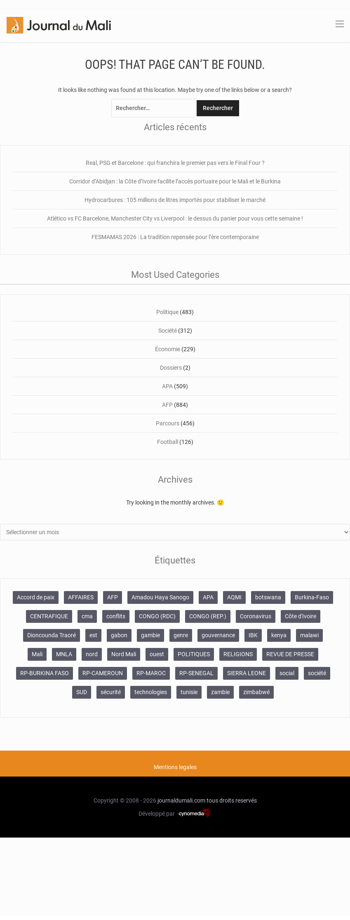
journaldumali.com (181, 800)
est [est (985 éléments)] (93, 635)
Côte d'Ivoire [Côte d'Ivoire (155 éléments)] (300, 616)
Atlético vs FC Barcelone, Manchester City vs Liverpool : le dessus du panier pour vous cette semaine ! (175, 218)
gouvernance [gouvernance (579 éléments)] (218, 635)
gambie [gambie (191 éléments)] (150, 635)
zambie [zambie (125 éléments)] (220, 692)
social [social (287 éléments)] (287, 673)
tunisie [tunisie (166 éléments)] (189, 692)
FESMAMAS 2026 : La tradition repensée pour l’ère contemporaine (175, 237)
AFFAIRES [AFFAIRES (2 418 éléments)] (81, 597)
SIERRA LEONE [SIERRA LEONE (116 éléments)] (246, 673)
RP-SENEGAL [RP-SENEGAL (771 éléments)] (196, 673)
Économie (167, 349)
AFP (167, 404)
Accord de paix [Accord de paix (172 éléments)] (35, 597)
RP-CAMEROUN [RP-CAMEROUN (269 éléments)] (102, 673)
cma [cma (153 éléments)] (87, 616)
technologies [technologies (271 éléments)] (150, 692)
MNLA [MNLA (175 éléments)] (64, 654)
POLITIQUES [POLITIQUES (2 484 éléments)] (194, 654)
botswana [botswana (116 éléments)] (268, 597)
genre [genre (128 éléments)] (181, 635)
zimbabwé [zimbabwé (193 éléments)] (256, 692)
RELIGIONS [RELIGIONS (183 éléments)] (238, 654)
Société (167, 330)
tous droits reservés (232, 800)
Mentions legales (175, 767)
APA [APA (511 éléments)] (208, 597)
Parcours (167, 423)
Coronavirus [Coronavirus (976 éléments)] (255, 616)
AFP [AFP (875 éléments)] (112, 597)
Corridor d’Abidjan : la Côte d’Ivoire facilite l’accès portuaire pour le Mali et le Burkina (175, 181)
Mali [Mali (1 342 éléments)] (37, 654)
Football (167, 442)
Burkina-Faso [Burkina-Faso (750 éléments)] (312, 597)
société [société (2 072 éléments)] (317, 673)
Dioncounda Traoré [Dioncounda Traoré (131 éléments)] (51, 635)
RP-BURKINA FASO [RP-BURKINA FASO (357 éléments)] (44, 673)
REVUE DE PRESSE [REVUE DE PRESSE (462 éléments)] (290, 654)
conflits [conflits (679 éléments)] (115, 616)
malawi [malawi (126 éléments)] (309, 635)
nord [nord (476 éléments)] (92, 654)
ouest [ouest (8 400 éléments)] (157, 654)
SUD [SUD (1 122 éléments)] (81, 692)
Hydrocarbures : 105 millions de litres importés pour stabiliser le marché (175, 200)
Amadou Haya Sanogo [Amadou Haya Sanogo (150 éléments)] (160, 597)
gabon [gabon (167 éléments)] (119, 635)
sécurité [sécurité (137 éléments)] (111, 692)
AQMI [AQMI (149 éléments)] (234, 597)
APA (167, 386)
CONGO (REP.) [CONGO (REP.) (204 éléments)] (207, 616)
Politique (167, 312)
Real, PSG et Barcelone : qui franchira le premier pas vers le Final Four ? (175, 163)
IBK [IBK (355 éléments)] (253, 635)
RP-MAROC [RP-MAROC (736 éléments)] (151, 673)
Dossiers (171, 367)
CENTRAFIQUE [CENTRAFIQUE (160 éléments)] (49, 616)
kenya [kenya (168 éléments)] (279, 635)
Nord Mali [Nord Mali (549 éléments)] (123, 654)
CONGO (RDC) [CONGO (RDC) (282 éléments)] (157, 616)
